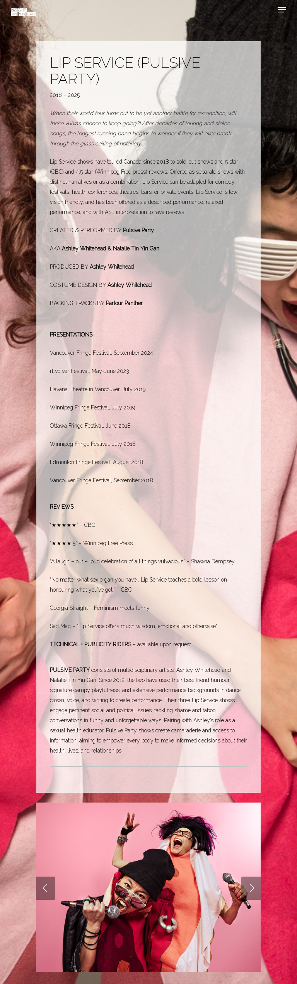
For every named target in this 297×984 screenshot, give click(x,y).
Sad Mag (60, 626)
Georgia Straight (69, 608)
